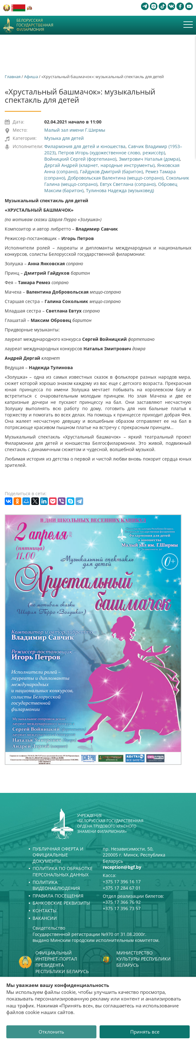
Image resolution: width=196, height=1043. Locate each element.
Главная (13, 76)
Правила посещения (58, 896)
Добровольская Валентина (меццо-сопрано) (115, 178)
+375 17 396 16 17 (122, 882)
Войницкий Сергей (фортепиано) (80, 159)
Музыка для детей (64, 138)
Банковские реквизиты (61, 903)
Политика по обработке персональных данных (63, 871)
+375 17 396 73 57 (122, 908)
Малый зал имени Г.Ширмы (74, 130)
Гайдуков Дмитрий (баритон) (111, 172)
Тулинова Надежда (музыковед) (120, 190)
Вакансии (45, 918)
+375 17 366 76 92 (122, 902)
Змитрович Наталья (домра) (149, 159)
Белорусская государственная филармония (34, 25)
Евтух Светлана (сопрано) (128, 184)
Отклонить (51, 1032)
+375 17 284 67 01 (122, 888)
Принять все (144, 1032)
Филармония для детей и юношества (85, 146)
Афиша (31, 76)
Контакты (45, 911)
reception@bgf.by (122, 867)
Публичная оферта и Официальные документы (58, 855)
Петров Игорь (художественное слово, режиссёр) (111, 153)
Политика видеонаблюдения (56, 885)
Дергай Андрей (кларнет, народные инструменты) (99, 165)
